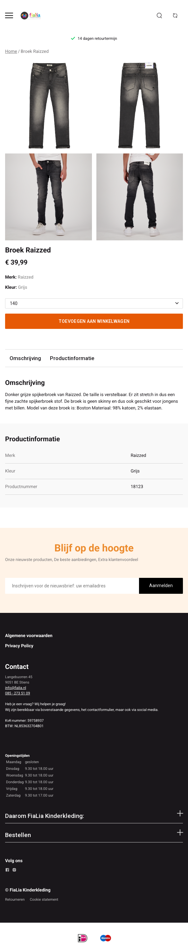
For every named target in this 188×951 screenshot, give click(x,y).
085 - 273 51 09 (17, 693)
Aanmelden (161, 585)
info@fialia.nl (15, 687)
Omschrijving (25, 358)
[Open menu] (9, 15)
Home (11, 51)
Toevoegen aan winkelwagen (94, 321)
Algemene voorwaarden (28, 635)
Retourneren (15, 899)
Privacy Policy (19, 646)
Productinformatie (72, 358)
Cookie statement (44, 899)
